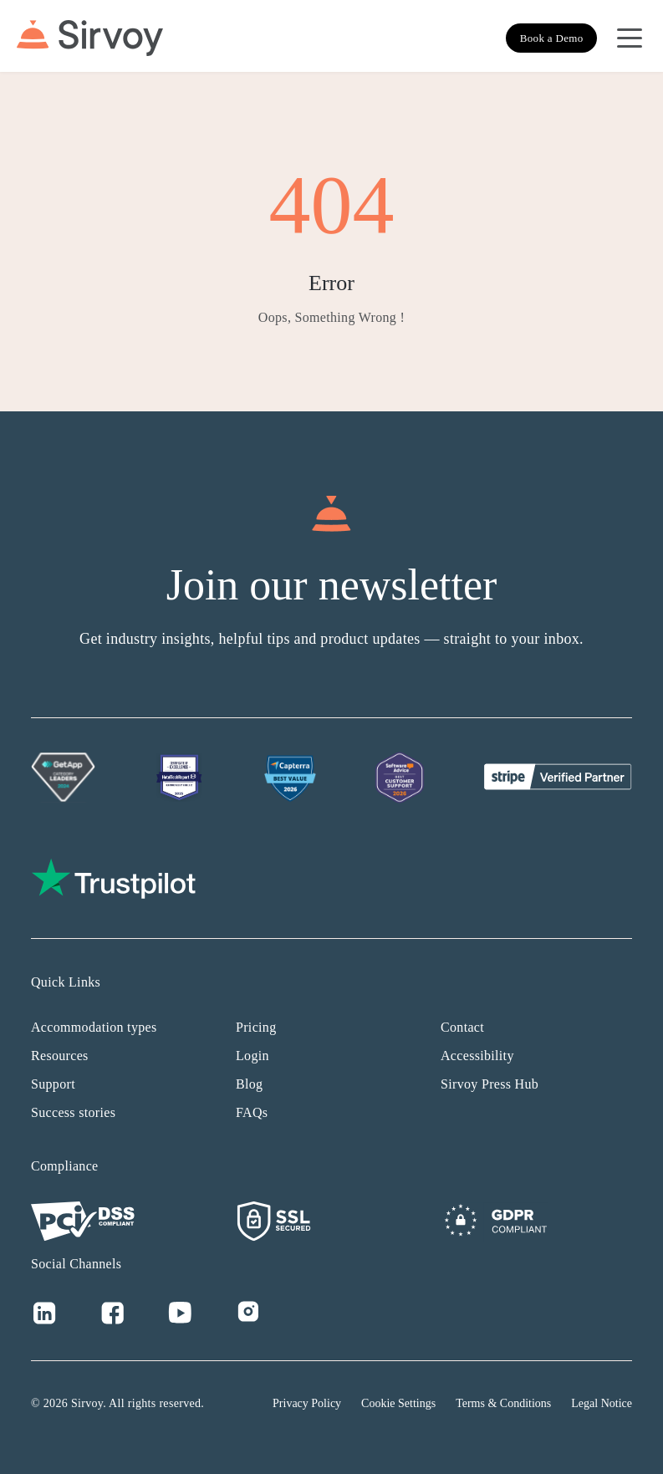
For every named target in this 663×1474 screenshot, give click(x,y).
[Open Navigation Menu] (629, 38)
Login (252, 1055)
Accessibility (477, 1055)
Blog (249, 1084)
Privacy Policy (307, 1403)
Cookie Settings (398, 1403)
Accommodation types (94, 1027)
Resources (60, 1055)
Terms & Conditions (503, 1403)
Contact (462, 1027)
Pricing (256, 1027)
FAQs (252, 1112)
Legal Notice (601, 1403)
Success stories (73, 1112)
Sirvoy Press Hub (489, 1084)
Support (53, 1084)
